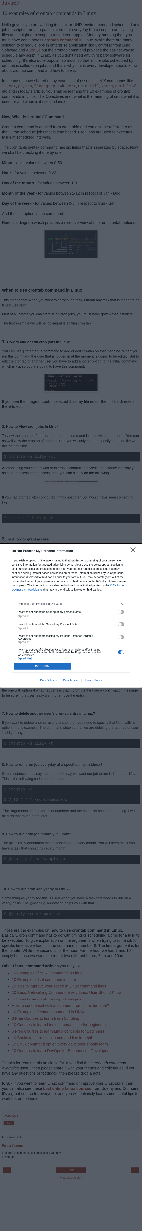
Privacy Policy (93, 680)
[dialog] (71, 615)
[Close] (134, 551)
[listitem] (71, 604)
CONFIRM (42, 666)
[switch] (121, 612)
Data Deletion (48, 680)
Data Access (71, 680)
